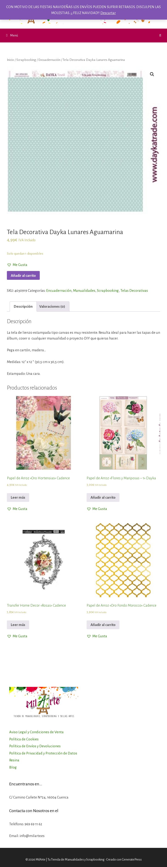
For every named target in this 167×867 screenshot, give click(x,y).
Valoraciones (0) (52, 306)
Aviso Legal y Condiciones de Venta (36, 732)
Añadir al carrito (23, 275)
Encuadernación (49, 60)
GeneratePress (132, 859)
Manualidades (84, 290)
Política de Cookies (24, 739)
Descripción (23, 306)
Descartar (108, 13)
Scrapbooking (26, 60)
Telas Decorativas (134, 290)
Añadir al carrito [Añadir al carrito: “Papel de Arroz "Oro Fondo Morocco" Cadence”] (103, 625)
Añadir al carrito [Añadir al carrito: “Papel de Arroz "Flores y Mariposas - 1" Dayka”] (103, 497)
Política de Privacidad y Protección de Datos (43, 753)
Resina (14, 760)
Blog (13, 767)
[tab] (23, 306)
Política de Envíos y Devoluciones (35, 746)
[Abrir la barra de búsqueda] (160, 35)
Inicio (10, 60)
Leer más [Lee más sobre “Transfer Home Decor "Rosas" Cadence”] (18, 625)
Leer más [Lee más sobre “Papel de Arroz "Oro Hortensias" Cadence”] (18, 497)
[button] (17, 265)
